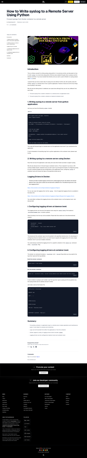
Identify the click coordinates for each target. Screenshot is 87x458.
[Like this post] (8, 24)
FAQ (24, 398)
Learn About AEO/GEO (28, 410)
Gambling (4, 412)
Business (70, 1)
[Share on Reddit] (36, 347)
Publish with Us (27, 400)
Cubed (46, 408)
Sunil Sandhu (13, 421)
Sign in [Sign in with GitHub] (83, 1)
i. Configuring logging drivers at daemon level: (13, 49)
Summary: (9, 55)
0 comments (13, 24)
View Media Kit (43, 372)
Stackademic (47, 404)
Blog (3, 396)
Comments (9, 58)
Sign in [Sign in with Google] (77, 1)
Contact (67, 400)
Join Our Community (43, 385)
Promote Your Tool (27, 402)
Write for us (4, 404)
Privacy (67, 402)
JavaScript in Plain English (50, 400)
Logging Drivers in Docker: (12, 46)
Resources (4, 400)
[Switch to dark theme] (66, 2)
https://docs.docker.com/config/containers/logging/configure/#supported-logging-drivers (51, 196)
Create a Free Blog (6, 408)
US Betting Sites (5, 410)
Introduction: (9, 37)
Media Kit (25, 406)
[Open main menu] (2, 2)
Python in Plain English (49, 402)
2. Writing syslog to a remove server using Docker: (12, 43)
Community (4, 402)
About (67, 396)
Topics (3, 398)
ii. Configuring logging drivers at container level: (13, 53)
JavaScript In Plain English (7, 425)
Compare (25, 404)
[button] (43, 2)
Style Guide (4, 406)
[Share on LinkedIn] (31, 347)
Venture (46, 406)
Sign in (38, 356)
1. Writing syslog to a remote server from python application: (13, 40)
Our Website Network (28, 408)
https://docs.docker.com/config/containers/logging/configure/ (44, 187)
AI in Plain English (48, 396)
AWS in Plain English (49, 398)
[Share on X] (33, 347)
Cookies (67, 404)
